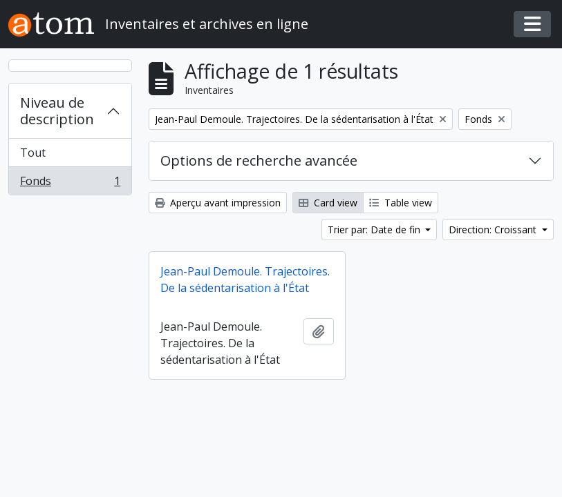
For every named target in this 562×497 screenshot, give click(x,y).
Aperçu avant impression (218, 202)
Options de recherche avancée (258, 160)
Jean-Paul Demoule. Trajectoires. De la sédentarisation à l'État (245, 279)
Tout (33, 152)
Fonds (69, 184)
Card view (328, 202)
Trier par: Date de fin (375, 229)
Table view (400, 202)
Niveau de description (57, 110)
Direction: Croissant (494, 229)
